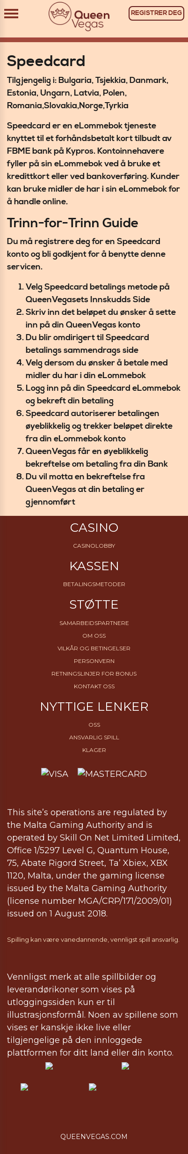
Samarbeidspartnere (94, 622)
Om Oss (94, 635)
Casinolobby (94, 545)
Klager (94, 749)
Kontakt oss (94, 686)
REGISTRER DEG (156, 13)
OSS (94, 724)
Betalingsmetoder (94, 584)
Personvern (94, 660)
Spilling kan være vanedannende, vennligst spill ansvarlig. (93, 939)
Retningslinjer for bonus (94, 673)
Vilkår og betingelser (94, 648)
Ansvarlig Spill (94, 737)
